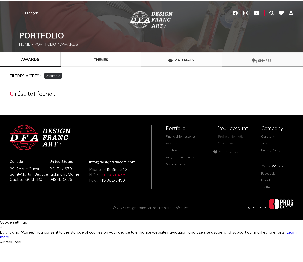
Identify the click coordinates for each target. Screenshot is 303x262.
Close (16, 241)
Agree (5, 241)
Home (24, 45)
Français (32, 13)
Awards (69, 45)
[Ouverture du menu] (13, 13)
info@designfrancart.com (112, 162)
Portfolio (45, 45)
